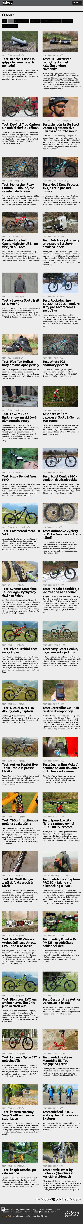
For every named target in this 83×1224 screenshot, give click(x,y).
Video (26, 21)
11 (46, 1199)
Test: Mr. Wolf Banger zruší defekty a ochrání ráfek (18, 882)
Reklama (49, 1210)
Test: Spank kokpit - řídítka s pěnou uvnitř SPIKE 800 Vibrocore (58, 823)
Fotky (22, 1210)
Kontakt (57, 1210)
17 (68, 1199)
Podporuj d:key (7, 1212)
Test (10, 21)
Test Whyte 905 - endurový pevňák (55, 363)
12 (50, 1199)
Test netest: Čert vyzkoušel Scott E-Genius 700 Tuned (61, 417)
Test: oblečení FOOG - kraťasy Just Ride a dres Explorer (60, 1115)
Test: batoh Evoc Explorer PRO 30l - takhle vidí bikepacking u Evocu (61, 882)
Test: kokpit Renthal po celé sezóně (19, 1171)
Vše (4, 21)
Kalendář (40, 1210)
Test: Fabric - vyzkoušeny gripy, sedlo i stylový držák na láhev (61, 243)
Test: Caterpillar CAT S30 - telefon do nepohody (62, 709)
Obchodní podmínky (22, 1212)
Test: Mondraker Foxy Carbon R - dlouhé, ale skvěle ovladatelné (18, 188)
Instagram (52, 1212)
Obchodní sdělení (10, 26)
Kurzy (34, 1210)
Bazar (28, 1210)
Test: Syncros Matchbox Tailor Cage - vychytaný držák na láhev (19, 592)
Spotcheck (35, 21)
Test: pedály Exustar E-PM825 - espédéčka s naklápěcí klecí (59, 942)
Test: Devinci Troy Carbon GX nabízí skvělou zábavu (21, 126)
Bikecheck (45, 21)
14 (57, 1199)
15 (61, 1199)
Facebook (35, 1212)
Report (18, 21)
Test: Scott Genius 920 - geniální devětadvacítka (60, 477)
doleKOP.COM (7, 1210)
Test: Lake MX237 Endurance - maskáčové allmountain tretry (19, 417)
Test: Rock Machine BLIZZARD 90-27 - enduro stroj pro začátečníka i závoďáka (61, 305)
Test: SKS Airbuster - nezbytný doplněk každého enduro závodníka (58, 64)
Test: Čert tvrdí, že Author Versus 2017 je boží (61, 1000)
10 (43, 1199)
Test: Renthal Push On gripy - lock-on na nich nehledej (18, 62)
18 (72, 1199)
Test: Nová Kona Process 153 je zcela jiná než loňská (61, 188)
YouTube (43, 1212)
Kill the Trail (6, 1216)
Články (16, 1210)
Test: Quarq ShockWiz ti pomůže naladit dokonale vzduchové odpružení (61, 768)
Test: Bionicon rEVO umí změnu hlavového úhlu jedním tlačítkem (19, 1002)
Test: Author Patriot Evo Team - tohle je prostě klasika (20, 768)
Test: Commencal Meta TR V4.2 (21, 532)
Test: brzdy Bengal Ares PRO (19, 477)
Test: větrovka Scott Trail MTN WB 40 (20, 302)
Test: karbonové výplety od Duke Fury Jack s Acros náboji (62, 534)
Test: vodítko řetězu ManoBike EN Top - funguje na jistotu (57, 1060)
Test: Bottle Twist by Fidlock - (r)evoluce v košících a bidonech (58, 1173)
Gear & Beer (67, 21)
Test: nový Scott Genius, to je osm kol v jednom (60, 650)
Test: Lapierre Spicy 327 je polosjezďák (21, 1058)
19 (76, 1199)
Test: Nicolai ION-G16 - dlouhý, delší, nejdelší (19, 709)
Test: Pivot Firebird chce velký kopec (19, 650)
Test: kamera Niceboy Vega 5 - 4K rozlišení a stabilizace (18, 1115)
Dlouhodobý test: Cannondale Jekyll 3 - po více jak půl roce (20, 243)
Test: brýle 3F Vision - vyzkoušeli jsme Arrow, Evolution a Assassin (19, 942)
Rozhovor (56, 21)
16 (65, 1199)
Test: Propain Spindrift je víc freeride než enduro (61, 590)
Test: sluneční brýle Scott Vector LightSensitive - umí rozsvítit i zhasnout (61, 127)
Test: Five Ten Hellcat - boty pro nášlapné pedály (20, 363)
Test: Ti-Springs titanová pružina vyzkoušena (20, 821)
